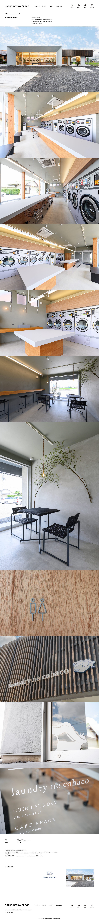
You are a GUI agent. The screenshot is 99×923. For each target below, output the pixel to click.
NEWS (44, 6)
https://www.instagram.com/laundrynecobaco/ (42, 21)
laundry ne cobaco (11, 17)
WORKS (37, 6)
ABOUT (51, 6)
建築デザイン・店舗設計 (37, 23)
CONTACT (59, 6)
